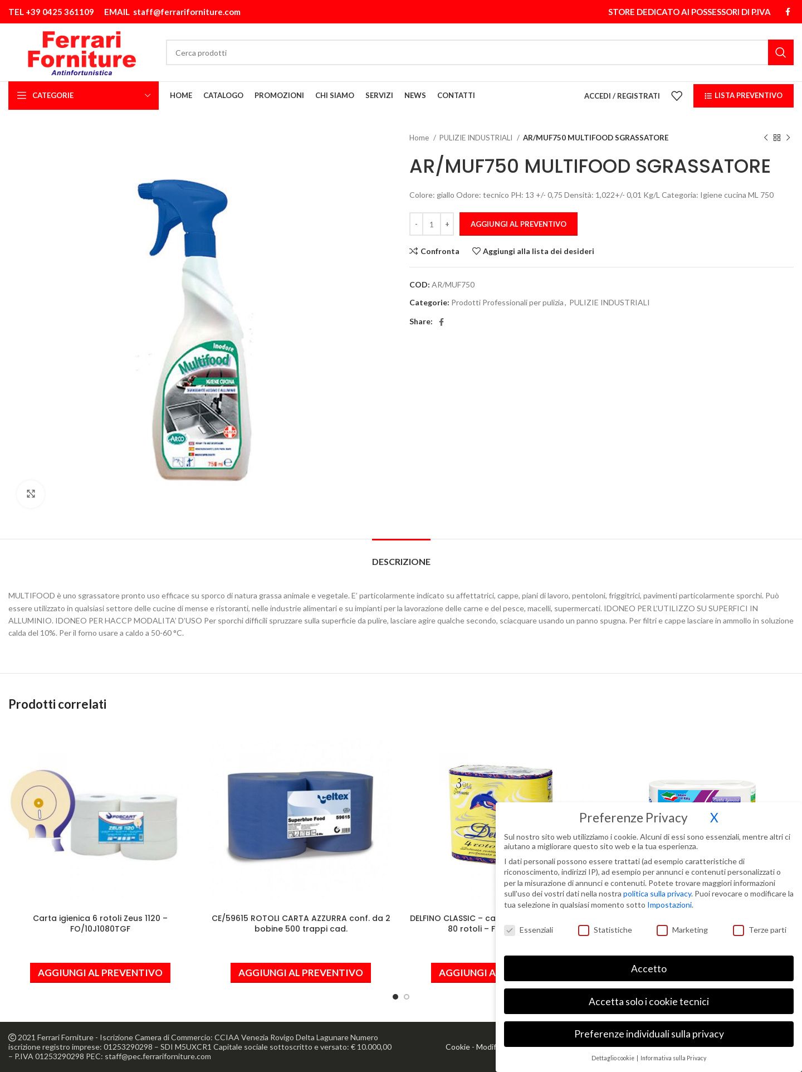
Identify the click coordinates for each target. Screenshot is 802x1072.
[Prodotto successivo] (788, 138)
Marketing (682, 924)
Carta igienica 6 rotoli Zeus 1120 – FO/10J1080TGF (100, 924)
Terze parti (759, 924)
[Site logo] (81, 51)
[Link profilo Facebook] (788, 11)
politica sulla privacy (657, 888)
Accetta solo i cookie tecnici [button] (649, 996)
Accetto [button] (649, 963)
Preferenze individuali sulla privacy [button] (649, 1029)
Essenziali (528, 924)
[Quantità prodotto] (431, 224)
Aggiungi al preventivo (518, 224)
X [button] (714, 812)
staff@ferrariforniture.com (187, 12)
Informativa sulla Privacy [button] (673, 1052)
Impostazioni (669, 899)
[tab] (401, 556)
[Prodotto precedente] (765, 138)
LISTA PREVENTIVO (744, 95)
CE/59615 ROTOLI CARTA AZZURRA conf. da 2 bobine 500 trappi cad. (301, 924)
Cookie (458, 1046)
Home (420, 137)
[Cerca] (480, 52)
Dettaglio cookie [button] (613, 1052)
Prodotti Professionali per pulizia (507, 302)
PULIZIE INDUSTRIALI (476, 137)
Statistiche (605, 924)
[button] (100, 973)
